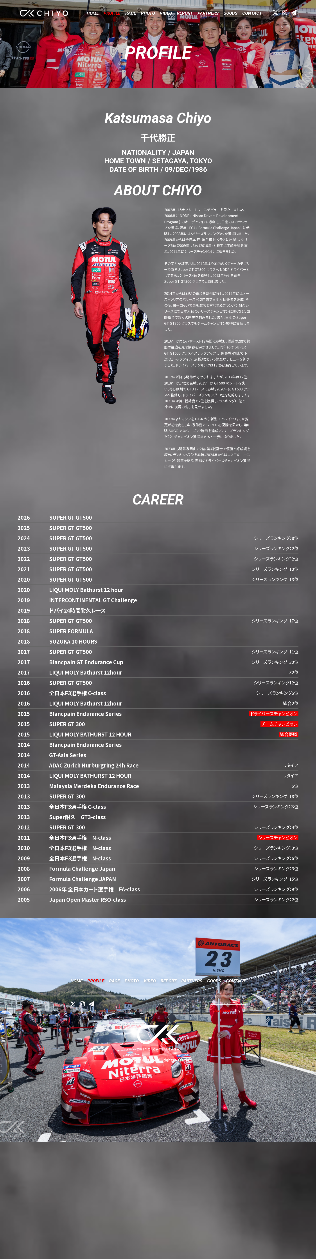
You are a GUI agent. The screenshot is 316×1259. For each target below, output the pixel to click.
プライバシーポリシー (228, 1120)
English (240, 1127)
